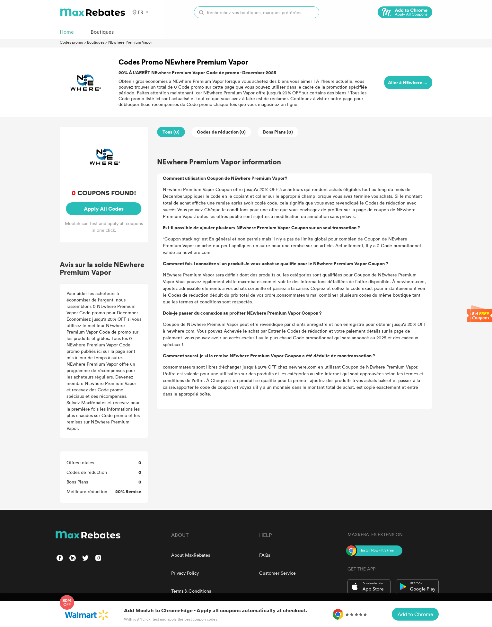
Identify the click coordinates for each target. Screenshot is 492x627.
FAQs (264, 555)
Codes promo (71, 42)
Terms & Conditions (191, 591)
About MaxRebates (190, 555)
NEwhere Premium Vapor (130, 42)
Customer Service (277, 573)
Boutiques (95, 42)
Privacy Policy (185, 573)
